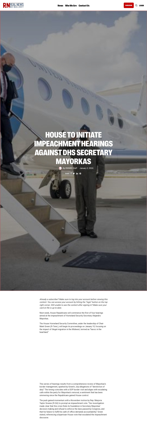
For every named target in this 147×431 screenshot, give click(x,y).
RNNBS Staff (71, 168)
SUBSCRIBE (128, 5)
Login (141, 5)
